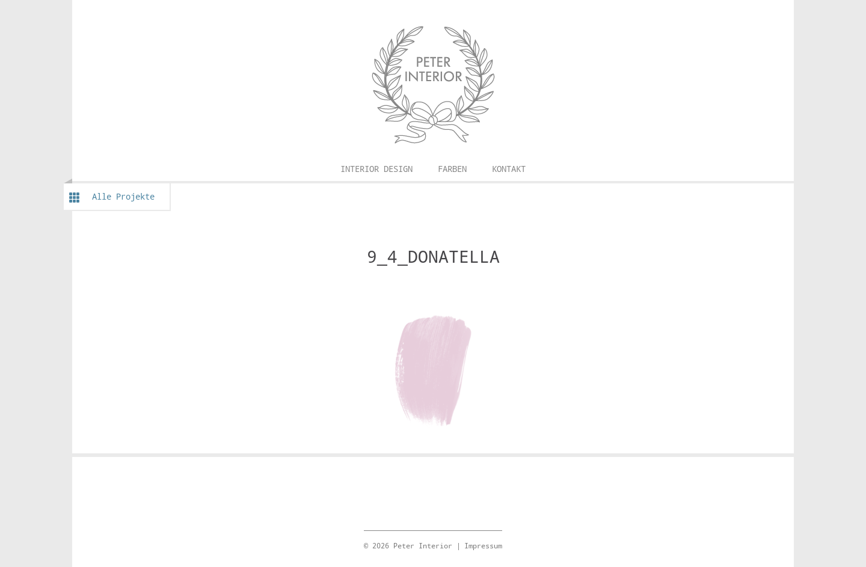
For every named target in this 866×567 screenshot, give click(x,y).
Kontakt (509, 168)
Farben (452, 168)
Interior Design (376, 168)
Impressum (483, 545)
